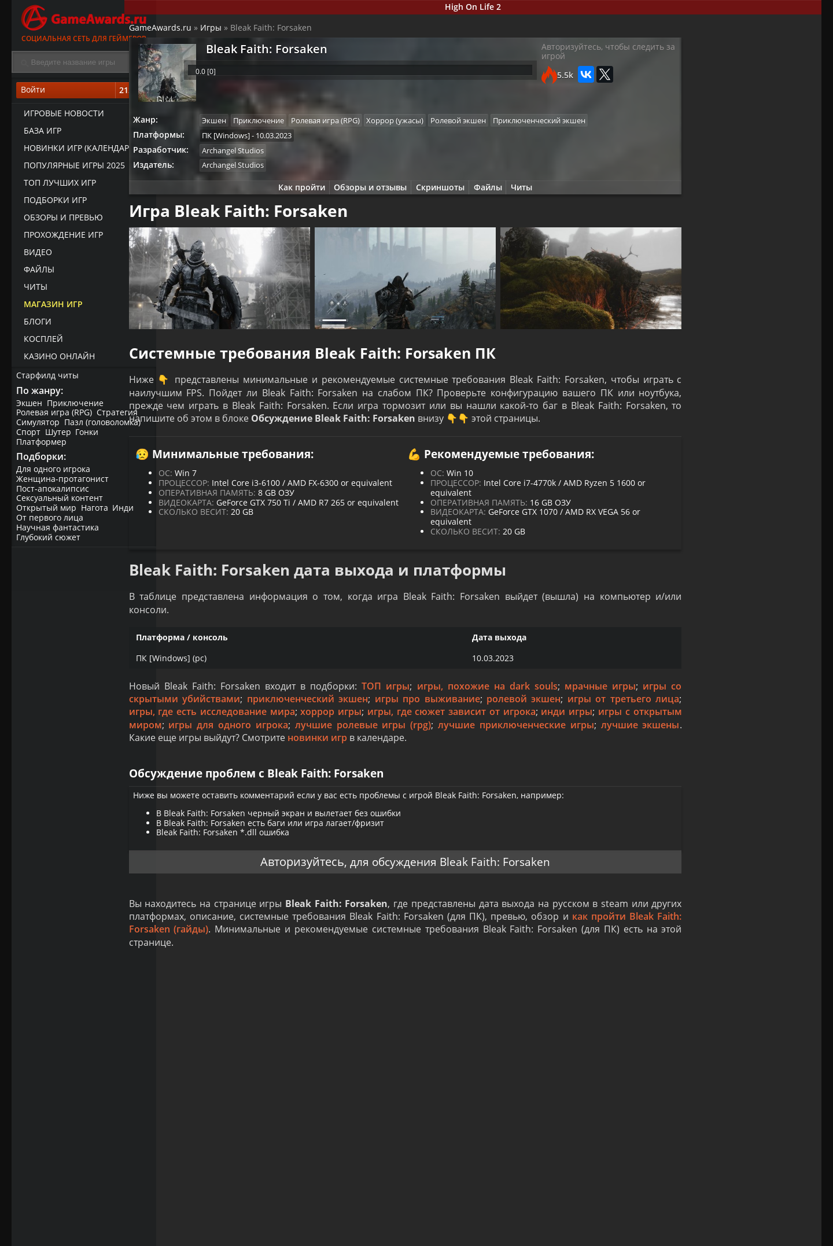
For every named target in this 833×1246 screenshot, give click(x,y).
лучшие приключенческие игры (239, 775)
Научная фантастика (58, 534)
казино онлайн (55, 358)
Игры (244, 32)
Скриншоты (437, 212)
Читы (32, 289)
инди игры (226, 763)
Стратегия (119, 417)
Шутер (60, 437)
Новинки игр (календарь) (76, 150)
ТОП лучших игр (56, 185)
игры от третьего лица (216, 750)
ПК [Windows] (262, 157)
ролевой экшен (602, 737)
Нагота (96, 515)
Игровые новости (60, 115)
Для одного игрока (54, 475)
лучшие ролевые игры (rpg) (573, 763)
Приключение (77, 407)
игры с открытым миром (317, 763)
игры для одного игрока (442, 763)
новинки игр (602, 775)
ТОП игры (404, 724)
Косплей (40, 341)
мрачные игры (605, 724)
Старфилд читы (48, 378)
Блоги (34, 324)
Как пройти (292, 212)
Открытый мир (47, 515)
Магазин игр (49, 306)
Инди (127, 515)
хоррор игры (475, 750)
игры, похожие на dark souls (499, 724)
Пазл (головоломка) (105, 427)
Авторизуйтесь (296, 918)
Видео (34, 254)
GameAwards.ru (193, 32)
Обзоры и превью (59, 220)
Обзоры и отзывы (364, 212)
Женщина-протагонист (63, 485)
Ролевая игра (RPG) (55, 417)
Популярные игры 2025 (70, 168)
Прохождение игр (59, 237)
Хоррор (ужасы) (436, 125)
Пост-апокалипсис (53, 495)
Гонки (90, 437)
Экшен (30, 407)
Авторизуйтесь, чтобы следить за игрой (563, 59)
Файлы (35, 272)
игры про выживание (505, 737)
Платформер (42, 446)
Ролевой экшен (501, 125)
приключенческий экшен (384, 737)
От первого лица (50, 524)
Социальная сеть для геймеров (84, 21)
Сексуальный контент (60, 505)
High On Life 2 (489, 7)
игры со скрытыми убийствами (239, 737)
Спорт (29, 437)
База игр (39, 133)
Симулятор (39, 427)
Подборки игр (51, 202)
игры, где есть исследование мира (357, 750)
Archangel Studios (269, 173)
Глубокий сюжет (49, 544)
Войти (84, 93)
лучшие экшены (362, 775)
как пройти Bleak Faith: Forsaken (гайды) (313, 989)
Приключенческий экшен (284, 141)
